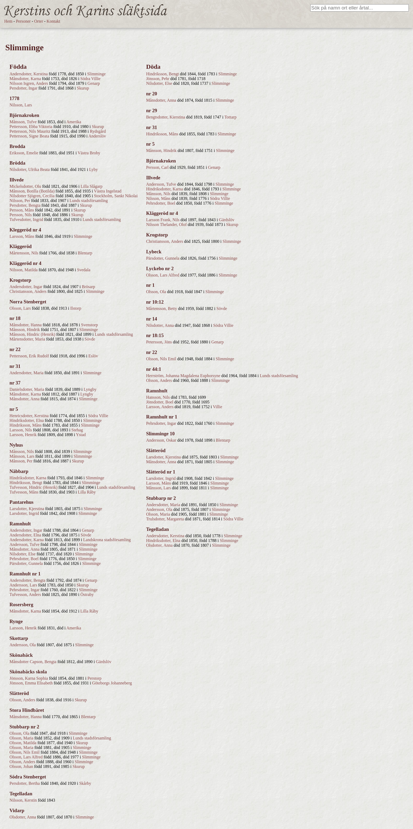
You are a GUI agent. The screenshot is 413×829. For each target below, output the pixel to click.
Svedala (83, 270)
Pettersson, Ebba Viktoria (30, 126)
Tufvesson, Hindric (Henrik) (33, 487)
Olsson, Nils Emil (24, 752)
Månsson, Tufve (23, 122)
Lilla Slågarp (91, 186)
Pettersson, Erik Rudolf (29, 356)
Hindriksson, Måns (25, 425)
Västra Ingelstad (107, 191)
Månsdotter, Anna (24, 399)
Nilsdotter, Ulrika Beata (29, 169)
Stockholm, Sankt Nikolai (116, 196)
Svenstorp (89, 325)
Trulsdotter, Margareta (165, 519)
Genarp (93, 83)
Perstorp (94, 678)
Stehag (77, 430)
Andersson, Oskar (161, 440)
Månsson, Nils (21, 451)
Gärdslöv (103, 661)
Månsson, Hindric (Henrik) (32, 334)
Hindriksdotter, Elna (26, 420)
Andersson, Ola (22, 645)
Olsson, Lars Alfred (26, 757)
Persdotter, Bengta (25, 205)
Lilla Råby (87, 492)
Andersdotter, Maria (26, 373)
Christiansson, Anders (27, 291)
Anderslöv (97, 136)
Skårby (85, 783)
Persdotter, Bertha (24, 783)
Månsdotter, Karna (25, 78)
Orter (38, 21)
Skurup (83, 88)
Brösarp (88, 286)
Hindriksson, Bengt (25, 482)
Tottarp (230, 117)
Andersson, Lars (23, 585)
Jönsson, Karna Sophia (28, 678)
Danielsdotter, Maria (26, 389)
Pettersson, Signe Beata (29, 136)
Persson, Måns (21, 210)
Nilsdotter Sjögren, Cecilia (32, 196)
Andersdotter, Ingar (25, 286)
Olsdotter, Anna (22, 817)
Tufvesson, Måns (23, 492)
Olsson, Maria (21, 738)
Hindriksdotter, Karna (27, 478)
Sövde (90, 339)
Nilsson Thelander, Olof (166, 224)
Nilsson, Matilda (23, 270)
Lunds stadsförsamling (89, 200)
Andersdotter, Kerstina (28, 74)
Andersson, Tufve (24, 544)
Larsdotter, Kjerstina (26, 508)
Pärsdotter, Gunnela (26, 563)
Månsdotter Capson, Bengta (32, 661)
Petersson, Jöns (159, 342)
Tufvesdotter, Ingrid (26, 219)
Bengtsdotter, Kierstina (165, 117)
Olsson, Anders (22, 700)
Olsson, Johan (21, 766)
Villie (217, 406)
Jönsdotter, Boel (159, 402)
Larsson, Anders (160, 406)
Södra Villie (90, 78)
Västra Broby (89, 153)
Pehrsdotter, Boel (23, 558)
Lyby (93, 169)
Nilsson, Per (19, 200)
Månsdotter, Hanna (25, 325)
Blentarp (85, 253)
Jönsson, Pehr (157, 78)
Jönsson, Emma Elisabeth (31, 683)
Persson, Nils (20, 215)
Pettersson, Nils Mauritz (29, 131)
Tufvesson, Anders (25, 594)
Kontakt (53, 21)
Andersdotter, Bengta (27, 580)
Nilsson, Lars (20, 105)
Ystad (81, 434)
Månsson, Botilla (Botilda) (32, 191)
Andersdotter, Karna (26, 539)
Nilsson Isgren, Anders (28, 83)
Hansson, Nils (158, 397)
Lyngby (90, 389)
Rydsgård (98, 131)
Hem (8, 21)
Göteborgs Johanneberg (112, 683)
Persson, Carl (157, 167)
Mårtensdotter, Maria (27, 339)
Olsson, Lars (20, 308)
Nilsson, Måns (158, 198)
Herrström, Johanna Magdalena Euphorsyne (183, 375)
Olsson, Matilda (22, 743)
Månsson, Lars (21, 456)
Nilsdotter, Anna (160, 325)
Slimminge (96, 74)
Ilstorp (75, 308)
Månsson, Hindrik (24, 329)
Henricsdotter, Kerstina (29, 415)
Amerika (73, 122)
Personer (23, 21)
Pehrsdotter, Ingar (24, 590)
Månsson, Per (20, 461)
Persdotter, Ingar (23, 88)
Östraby (87, 594)
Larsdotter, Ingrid (24, 513)
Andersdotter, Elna (25, 535)
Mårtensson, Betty (161, 308)
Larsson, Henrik (23, 434)
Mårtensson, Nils (23, 253)
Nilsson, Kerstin (23, 800)
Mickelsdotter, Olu (25, 186)
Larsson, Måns (21, 236)
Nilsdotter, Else (22, 554)
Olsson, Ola (19, 733)
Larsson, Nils (20, 430)
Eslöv (93, 356)
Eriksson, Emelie (23, 153)
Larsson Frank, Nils (163, 220)
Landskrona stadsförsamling (107, 539)
